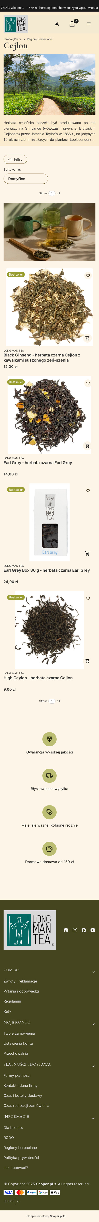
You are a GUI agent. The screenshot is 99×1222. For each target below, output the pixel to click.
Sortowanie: (12, 169)
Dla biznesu (13, 1127)
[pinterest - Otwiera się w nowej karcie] (66, 930)
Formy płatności (17, 1075)
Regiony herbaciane (39, 39)
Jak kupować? (16, 1167)
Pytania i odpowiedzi (21, 991)
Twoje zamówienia (19, 1033)
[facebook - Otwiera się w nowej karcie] (84, 930)
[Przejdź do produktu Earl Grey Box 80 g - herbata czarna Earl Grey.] (49, 522)
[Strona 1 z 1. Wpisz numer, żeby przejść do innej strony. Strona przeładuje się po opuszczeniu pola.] (52, 193)
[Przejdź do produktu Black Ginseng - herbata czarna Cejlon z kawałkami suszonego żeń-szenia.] (49, 307)
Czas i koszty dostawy (23, 1095)
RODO (9, 1137)
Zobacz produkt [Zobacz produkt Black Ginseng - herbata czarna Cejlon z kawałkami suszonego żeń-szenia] (87, 338)
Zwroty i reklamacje (20, 981)
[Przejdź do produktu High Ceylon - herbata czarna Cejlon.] (49, 630)
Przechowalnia (16, 1053)
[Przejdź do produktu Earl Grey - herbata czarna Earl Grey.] (49, 415)
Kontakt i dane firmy (21, 1085)
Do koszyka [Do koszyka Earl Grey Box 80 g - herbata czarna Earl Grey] (87, 553)
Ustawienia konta (18, 1043)
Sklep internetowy (44, 1216)
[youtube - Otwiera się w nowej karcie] (92, 930)
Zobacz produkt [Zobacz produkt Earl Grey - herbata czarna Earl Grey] (87, 445)
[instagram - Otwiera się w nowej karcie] (75, 930)
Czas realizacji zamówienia (26, 1105)
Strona (43, 193)
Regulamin (12, 1001)
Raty (7, 1011)
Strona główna (13, 39)
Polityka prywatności (21, 1157)
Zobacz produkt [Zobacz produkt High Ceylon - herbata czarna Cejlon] (87, 661)
